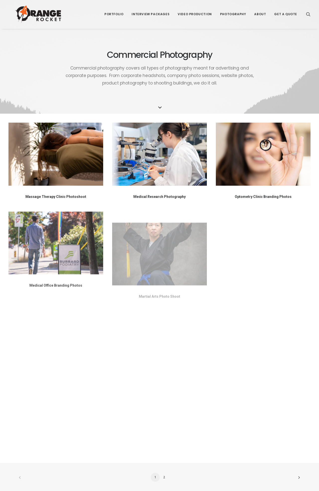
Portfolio (113, 11)
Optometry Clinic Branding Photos (263, 197)
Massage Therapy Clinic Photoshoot (55, 197)
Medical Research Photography (159, 197)
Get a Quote (285, 11)
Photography (233, 11)
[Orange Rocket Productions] (31, 11)
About (260, 11)
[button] (308, 11)
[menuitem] (114, 11)
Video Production (195, 11)
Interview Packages (150, 11)
